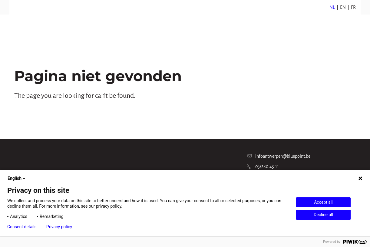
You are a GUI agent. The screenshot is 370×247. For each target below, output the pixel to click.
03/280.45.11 (263, 166)
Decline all (323, 214)
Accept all (323, 202)
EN (343, 7)
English (17, 178)
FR (353, 7)
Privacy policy (59, 226)
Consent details (22, 226)
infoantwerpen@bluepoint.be (278, 156)
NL (332, 7)
